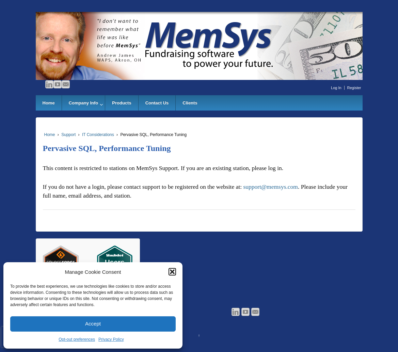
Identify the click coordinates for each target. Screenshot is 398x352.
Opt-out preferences (77, 339)
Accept (93, 323)
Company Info (83, 102)
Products (121, 102)
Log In (336, 88)
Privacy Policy (111, 339)
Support (68, 134)
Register (354, 88)
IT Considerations (98, 134)
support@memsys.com (270, 186)
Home (49, 102)
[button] (172, 271)
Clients (189, 102)
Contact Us (157, 102)
